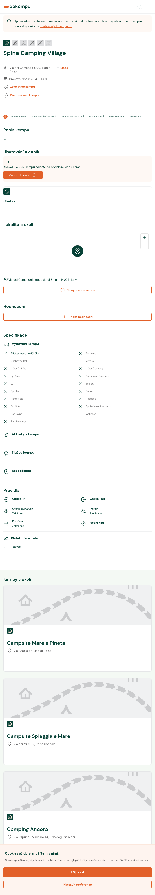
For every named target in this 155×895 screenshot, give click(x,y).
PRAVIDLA (135, 116)
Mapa (62, 68)
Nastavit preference (77, 884)
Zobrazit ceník (23, 174)
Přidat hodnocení (77, 316)
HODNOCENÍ (96, 116)
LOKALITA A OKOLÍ (73, 116)
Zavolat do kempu (22, 87)
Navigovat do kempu (77, 289)
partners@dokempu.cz (56, 26)
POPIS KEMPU (19, 116)
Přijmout (77, 872)
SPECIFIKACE (117, 116)
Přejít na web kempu (24, 95)
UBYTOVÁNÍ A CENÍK (44, 116)
